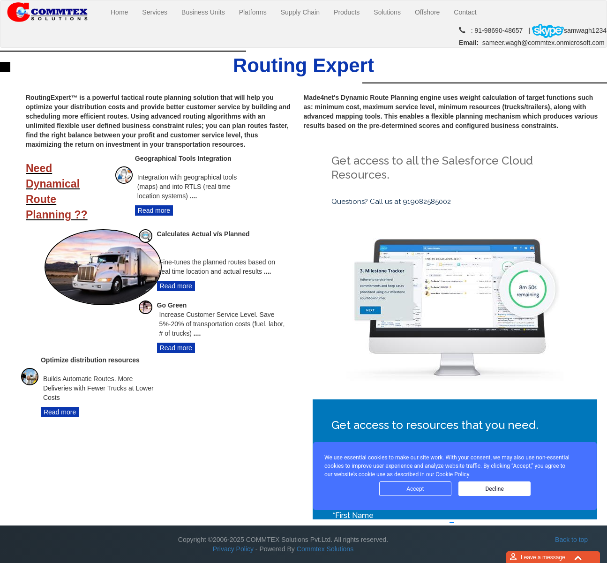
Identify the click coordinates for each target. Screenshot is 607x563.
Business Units (203, 12)
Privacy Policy (233, 549)
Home (123, 11)
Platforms (253, 12)
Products (347, 12)
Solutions (387, 12)
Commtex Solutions (325, 549)
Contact (465, 12)
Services (154, 12)
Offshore (427, 12)
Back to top (571, 539)
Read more (154, 210)
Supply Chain (300, 12)
